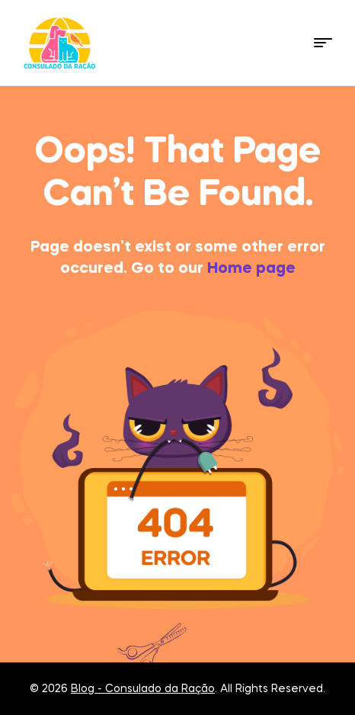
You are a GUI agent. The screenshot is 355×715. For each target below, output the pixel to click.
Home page (251, 269)
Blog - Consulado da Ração (143, 689)
